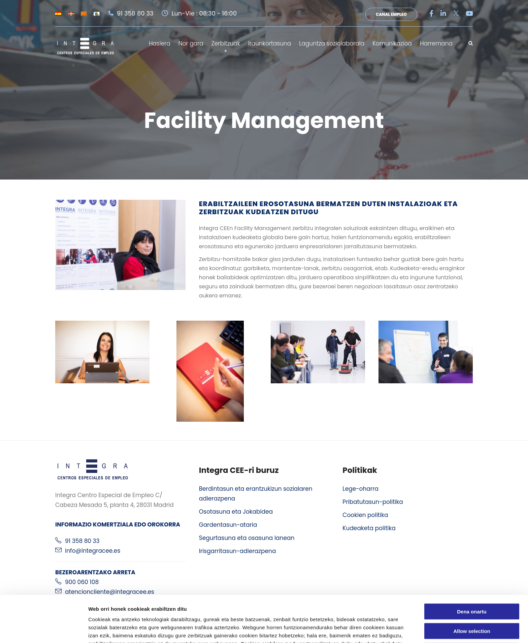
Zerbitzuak (225, 43)
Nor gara (190, 43)
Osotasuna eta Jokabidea (236, 512)
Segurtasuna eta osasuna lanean (247, 538)
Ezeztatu (472, 607)
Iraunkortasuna (269, 43)
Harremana (436, 43)
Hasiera (159, 43)
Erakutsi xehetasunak (376, 630)
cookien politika (250, 608)
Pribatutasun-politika (372, 502)
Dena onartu (472, 568)
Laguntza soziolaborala (331, 43)
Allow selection (471, 587)
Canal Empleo (391, 14)
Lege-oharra (360, 489)
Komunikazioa (392, 43)
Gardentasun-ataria (228, 525)
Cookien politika (365, 515)
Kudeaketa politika (368, 528)
